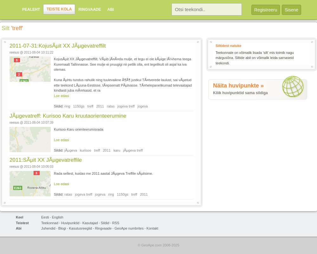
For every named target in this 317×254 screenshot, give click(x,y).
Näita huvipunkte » (238, 85)
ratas (110, 106)
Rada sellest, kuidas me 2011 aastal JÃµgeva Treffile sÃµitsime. (103, 173)
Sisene (291, 9)
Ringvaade (89, 9)
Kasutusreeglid (80, 228)
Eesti (45, 217)
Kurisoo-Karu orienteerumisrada (78, 129)
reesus (14, 52)
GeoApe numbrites (129, 228)
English (57, 217)
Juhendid (48, 228)
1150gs (78, 106)
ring (67, 106)
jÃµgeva (70, 150)
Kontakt (152, 228)
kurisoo (85, 150)
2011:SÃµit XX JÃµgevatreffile (46, 160)
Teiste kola (59, 9)
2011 (100, 106)
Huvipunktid (70, 223)
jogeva (143, 106)
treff (90, 106)
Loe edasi (61, 96)
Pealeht (31, 9)
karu (116, 150)
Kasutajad (90, 223)
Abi (110, 9)
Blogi (62, 228)
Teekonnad (49, 223)
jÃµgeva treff (133, 150)
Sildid (105, 223)
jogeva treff (126, 106)
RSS (116, 223)
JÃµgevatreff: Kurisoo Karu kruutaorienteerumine (68, 116)
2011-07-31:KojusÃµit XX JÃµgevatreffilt (58, 46)
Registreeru (265, 9)
